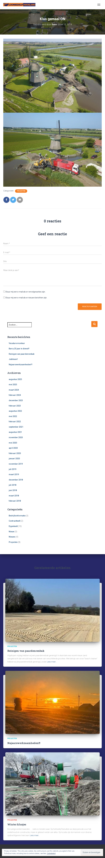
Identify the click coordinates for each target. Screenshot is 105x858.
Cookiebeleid (51, 853)
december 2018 (16, 480)
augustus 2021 (15, 432)
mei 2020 (13, 443)
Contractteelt (14, 521)
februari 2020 (15, 453)
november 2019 (16, 464)
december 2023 (16, 400)
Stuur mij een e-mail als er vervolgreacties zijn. (25, 292)
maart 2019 (14, 474)
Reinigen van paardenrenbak (21, 354)
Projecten (21, 191)
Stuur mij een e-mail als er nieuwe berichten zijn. (26, 298)
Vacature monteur (17, 343)
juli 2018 (12, 485)
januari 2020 (14, 458)
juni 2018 (13, 490)
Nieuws (12, 537)
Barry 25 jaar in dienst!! (19, 349)
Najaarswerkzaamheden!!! (20, 364)
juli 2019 (12, 469)
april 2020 (13, 448)
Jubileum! (13, 359)
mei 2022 (13, 416)
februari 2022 (15, 421)
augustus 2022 (15, 411)
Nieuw (11, 531)
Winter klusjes (16, 824)
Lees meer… (52, 662)
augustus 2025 (15, 379)
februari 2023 (15, 406)
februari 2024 (15, 395)
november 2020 (16, 437)
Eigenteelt (13, 526)
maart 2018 (14, 496)
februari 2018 (15, 501)
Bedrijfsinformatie (17, 516)
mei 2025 (13, 384)
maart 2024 (14, 390)
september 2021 (16, 427)
